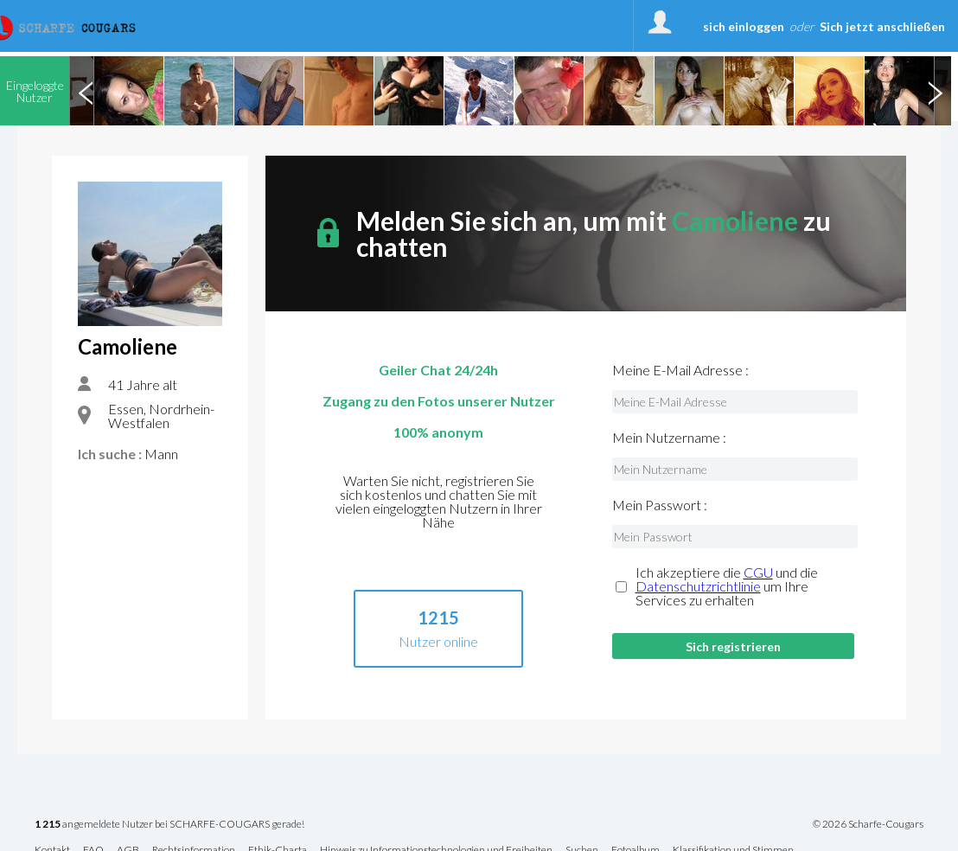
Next (934, 90)
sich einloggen (743, 26)
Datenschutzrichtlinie (698, 586)
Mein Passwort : (659, 505)
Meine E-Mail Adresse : (680, 370)
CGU (758, 572)
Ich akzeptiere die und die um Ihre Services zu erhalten (726, 586)
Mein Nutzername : (669, 438)
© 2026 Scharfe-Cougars (868, 824)
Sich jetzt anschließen (882, 26)
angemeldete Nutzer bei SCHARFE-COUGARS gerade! (169, 824)
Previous (85, 90)
